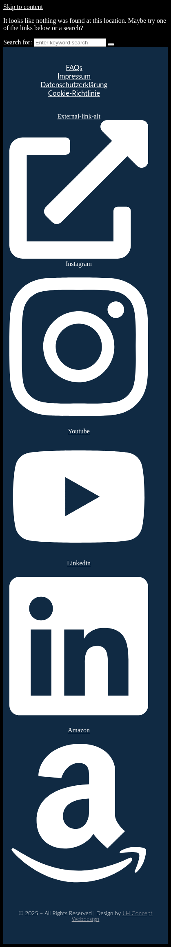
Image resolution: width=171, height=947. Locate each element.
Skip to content (23, 6)
